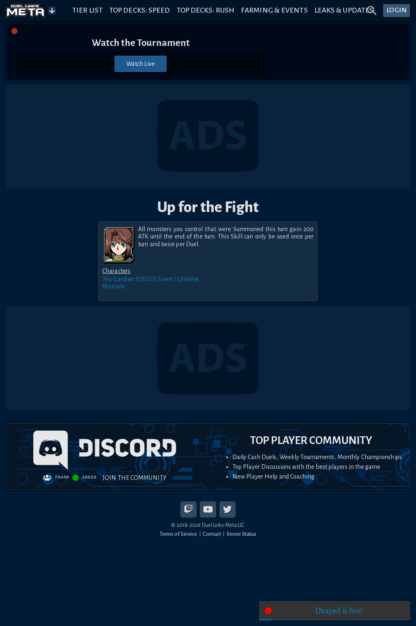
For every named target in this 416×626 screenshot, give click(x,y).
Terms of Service (178, 534)
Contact (212, 534)
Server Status (241, 534)
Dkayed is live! (339, 611)
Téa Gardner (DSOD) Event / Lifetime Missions (150, 283)
